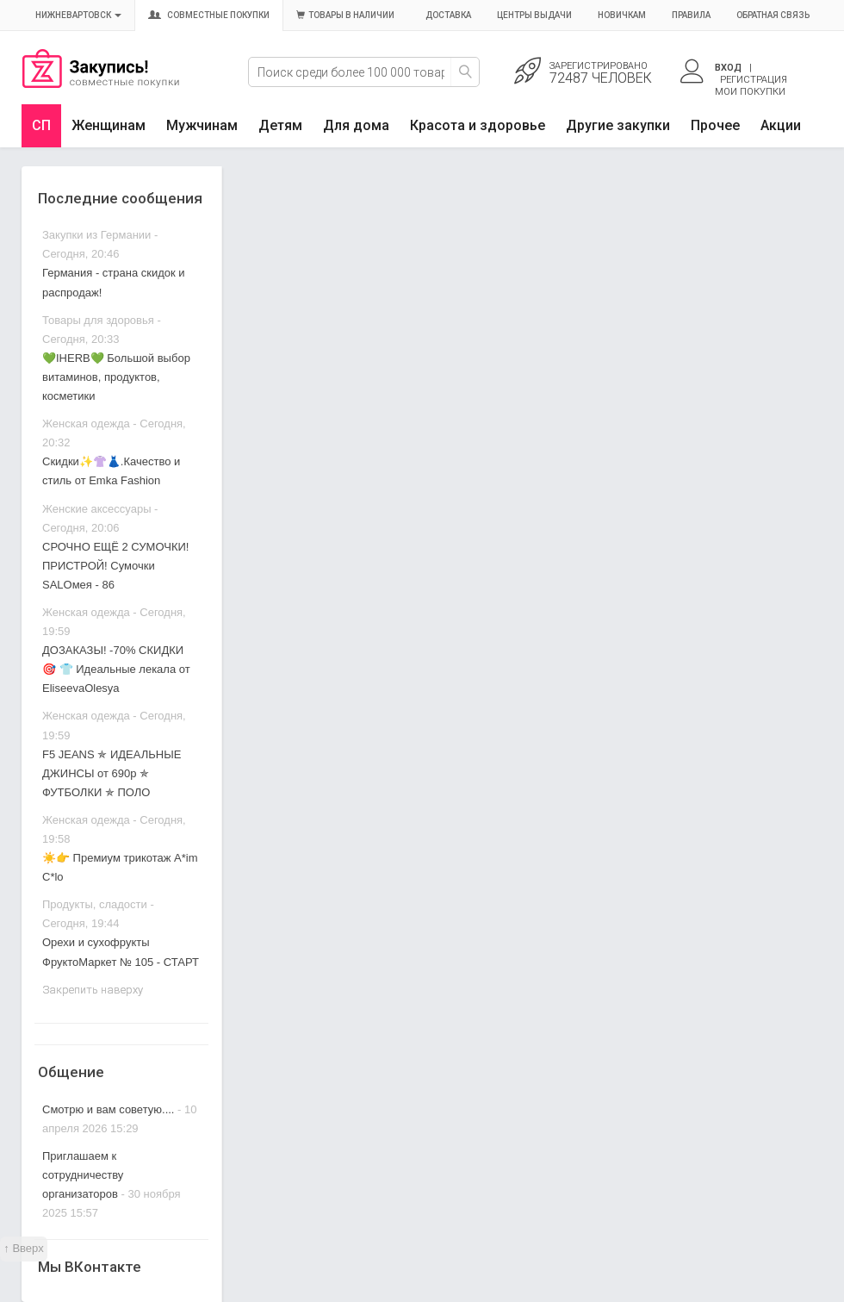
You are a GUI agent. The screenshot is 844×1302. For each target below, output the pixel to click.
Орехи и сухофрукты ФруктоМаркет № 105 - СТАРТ (120, 952)
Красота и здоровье (477, 125)
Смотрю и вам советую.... (108, 1109)
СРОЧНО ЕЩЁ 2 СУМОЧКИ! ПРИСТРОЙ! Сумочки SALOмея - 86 (115, 565)
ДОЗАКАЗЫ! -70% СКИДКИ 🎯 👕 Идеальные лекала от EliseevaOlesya (116, 669)
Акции (780, 125)
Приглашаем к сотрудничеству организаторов (82, 1174)
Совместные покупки (209, 15)
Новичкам (622, 15)
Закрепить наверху (92, 989)
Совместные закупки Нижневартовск (100, 83)
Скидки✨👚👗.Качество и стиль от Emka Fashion (111, 471)
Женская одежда (86, 423)
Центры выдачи (534, 15)
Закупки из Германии (96, 234)
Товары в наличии (345, 15)
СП (41, 125)
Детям (280, 125)
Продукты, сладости (94, 904)
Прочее (715, 125)
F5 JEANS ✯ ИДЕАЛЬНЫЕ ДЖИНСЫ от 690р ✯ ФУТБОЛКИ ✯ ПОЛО (111, 773)
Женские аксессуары (97, 508)
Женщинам (108, 125)
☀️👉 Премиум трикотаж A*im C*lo (120, 867)
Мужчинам (202, 125)
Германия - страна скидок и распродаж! (113, 282)
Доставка (448, 15)
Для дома (356, 125)
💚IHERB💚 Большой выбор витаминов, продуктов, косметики (116, 377)
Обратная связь (773, 15)
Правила (691, 15)
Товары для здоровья (98, 320)
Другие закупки (618, 125)
